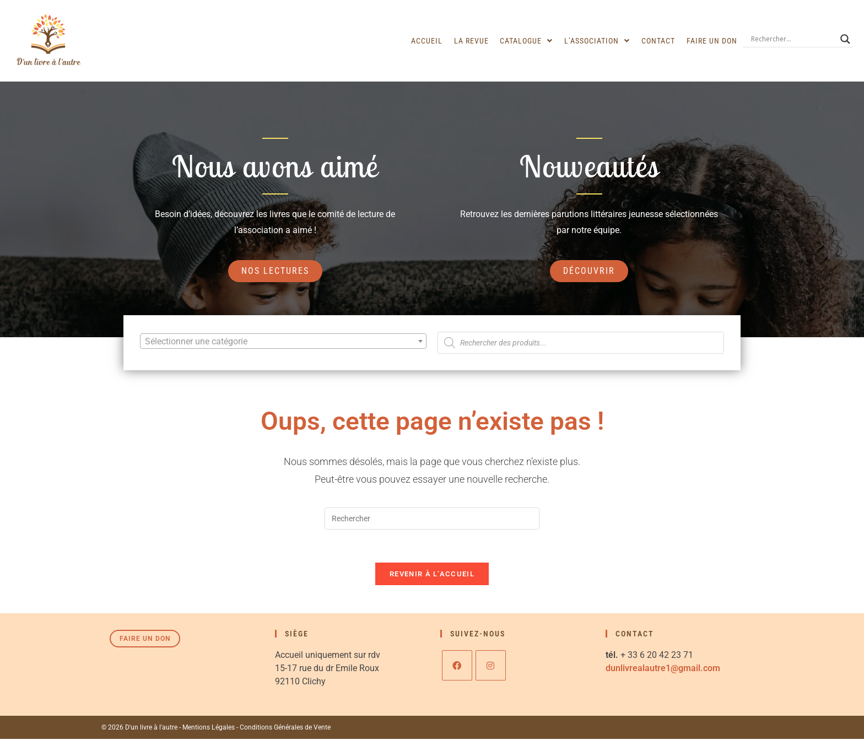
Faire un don (712, 40)
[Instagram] (491, 666)
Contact (659, 40)
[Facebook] (457, 666)
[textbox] (283, 341)
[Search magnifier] (845, 39)
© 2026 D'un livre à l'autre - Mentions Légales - (170, 728)
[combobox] (283, 341)
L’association (598, 40)
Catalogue (527, 40)
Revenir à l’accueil (432, 575)
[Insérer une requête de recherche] (432, 519)
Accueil (429, 40)
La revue (473, 40)
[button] (528, 40)
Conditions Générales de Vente (284, 728)
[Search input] (793, 39)
